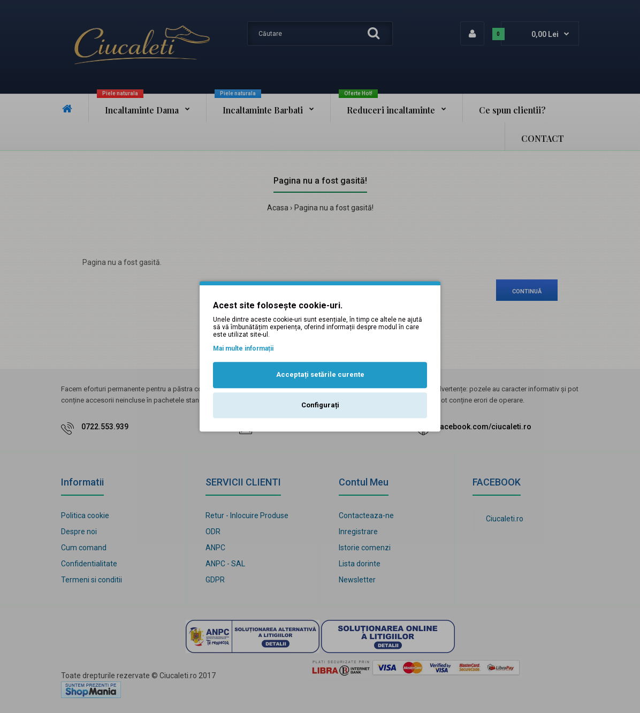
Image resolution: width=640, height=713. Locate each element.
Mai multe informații (243, 348)
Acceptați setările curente (320, 374)
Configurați (320, 405)
